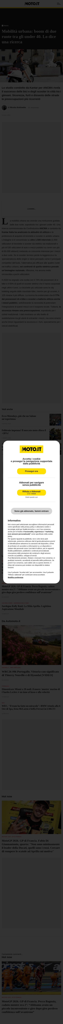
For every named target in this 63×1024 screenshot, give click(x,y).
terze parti (44, 539)
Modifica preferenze (15, 577)
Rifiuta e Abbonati (31, 492)
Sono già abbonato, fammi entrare (31, 511)
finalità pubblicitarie (15, 551)
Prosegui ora (31, 471)
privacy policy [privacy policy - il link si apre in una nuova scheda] (29, 527)
